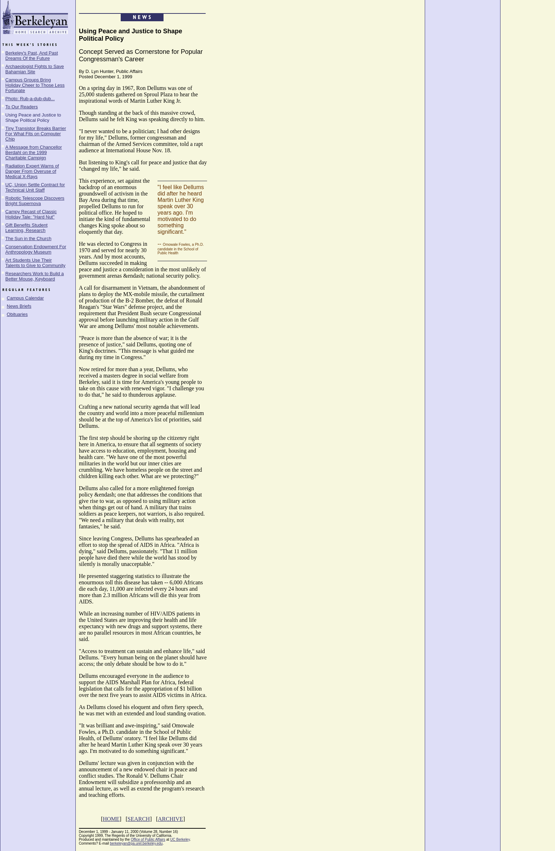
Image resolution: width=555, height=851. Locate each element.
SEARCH (138, 819)
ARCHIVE (170, 819)
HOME (111, 819)
